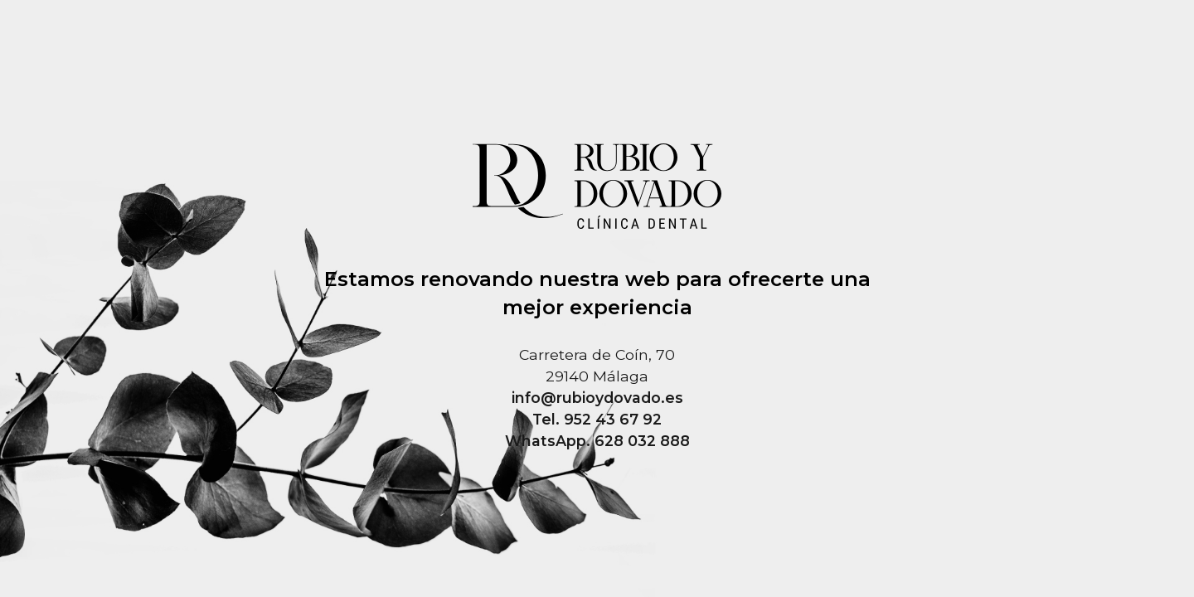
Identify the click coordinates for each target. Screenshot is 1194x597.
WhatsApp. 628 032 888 (597, 440)
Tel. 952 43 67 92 (597, 419)
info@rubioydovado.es (597, 397)
